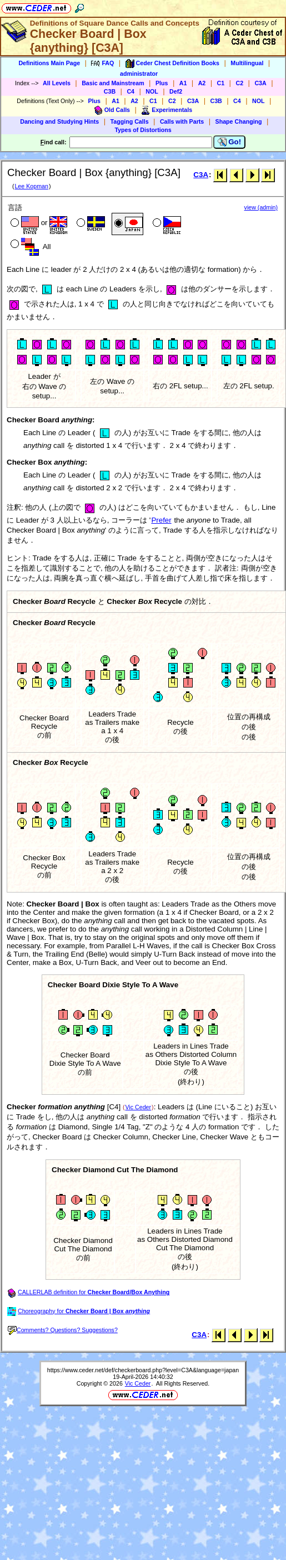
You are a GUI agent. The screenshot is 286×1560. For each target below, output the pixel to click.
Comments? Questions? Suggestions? (63, 1330)
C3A (260, 83)
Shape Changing (238, 121)
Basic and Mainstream (113, 83)
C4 (130, 91)
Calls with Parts (182, 121)
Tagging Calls (130, 121)
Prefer (161, 520)
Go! (230, 142)
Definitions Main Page (49, 63)
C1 (221, 83)
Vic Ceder (138, 1107)
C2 (239, 83)
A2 (202, 83)
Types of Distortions (142, 129)
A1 (183, 83)
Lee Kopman (31, 186)
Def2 (175, 91)
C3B (110, 91)
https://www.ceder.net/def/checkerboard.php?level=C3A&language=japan (143, 1370)
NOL (151, 91)
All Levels (57, 83)
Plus (161, 83)
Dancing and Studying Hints (59, 121)
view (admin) (261, 207)
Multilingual (246, 63)
